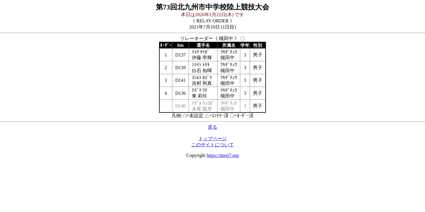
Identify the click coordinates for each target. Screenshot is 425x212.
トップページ (212, 138)
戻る (212, 127)
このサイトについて (212, 144)
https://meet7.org (223, 155)
